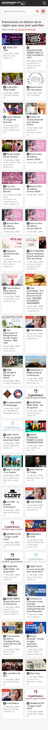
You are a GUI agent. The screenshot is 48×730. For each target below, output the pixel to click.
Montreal (32, 29)
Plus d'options (43, 11)
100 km (21, 29)
